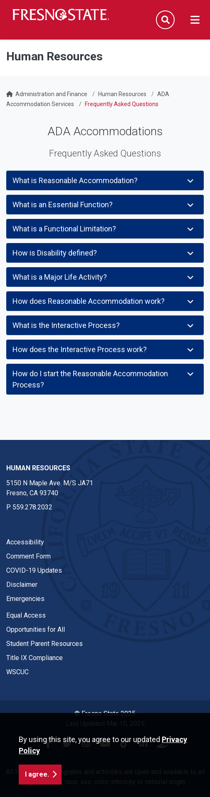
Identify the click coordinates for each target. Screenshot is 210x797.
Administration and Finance (51, 94)
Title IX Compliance (34, 658)
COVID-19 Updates (34, 570)
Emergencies (25, 599)
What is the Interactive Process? (103, 325)
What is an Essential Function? (103, 204)
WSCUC (17, 672)
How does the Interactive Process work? (103, 349)
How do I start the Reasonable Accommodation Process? (103, 379)
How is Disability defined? (103, 252)
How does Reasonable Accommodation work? (103, 301)
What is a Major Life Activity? (103, 277)
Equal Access (26, 615)
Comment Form (28, 556)
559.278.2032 (32, 507)
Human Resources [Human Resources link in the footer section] (38, 468)
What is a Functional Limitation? (103, 228)
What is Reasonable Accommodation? (103, 180)
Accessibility (25, 542)
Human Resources (122, 94)
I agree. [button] (37, 778)
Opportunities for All (35, 629)
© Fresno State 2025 (105, 714)
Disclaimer (21, 584)
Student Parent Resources (44, 644)
